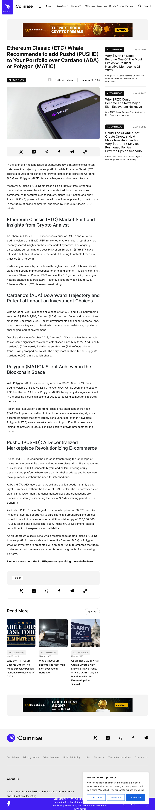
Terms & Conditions (119, 757)
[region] (116, 788)
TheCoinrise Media (63, 80)
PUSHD (17, 578)
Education (62, 6)
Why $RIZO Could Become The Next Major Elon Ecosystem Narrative (123, 103)
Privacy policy (31, 757)
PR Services (90, 6)
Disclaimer (13, 757)
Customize (96, 797)
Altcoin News (16, 80)
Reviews (76, 6)
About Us (99, 757)
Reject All (116, 797)
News (49, 6)
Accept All (135, 797)
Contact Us (141, 757)
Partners (129, 6)
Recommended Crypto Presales (110, 6)
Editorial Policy (71, 757)
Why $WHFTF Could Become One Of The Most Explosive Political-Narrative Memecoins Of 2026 (21, 668)
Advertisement (51, 757)
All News (92, 611)
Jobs (87, 757)
